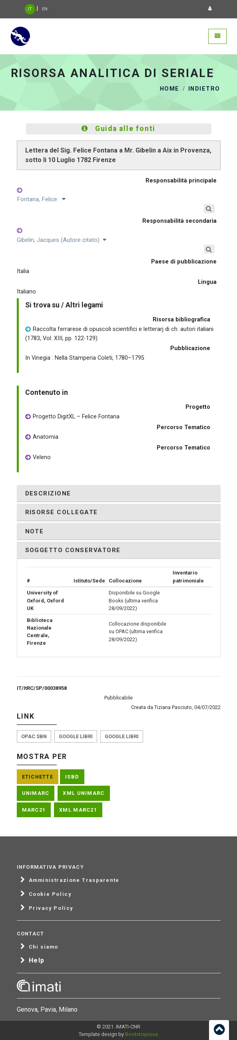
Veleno (38, 457)
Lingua (207, 282)
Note (34, 531)
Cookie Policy (50, 894)
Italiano (26, 291)
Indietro (204, 88)
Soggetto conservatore (73, 550)
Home (169, 88)
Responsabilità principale (181, 180)
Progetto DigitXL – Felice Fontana (72, 417)
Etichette (38, 777)
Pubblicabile (118, 698)
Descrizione (48, 493)
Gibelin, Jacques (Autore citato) (61, 240)
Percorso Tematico (183, 427)
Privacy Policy (51, 908)
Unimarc (36, 793)
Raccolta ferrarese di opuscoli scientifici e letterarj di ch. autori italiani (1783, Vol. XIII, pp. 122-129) (119, 333)
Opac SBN (34, 736)
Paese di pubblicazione (184, 261)
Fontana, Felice (41, 199)
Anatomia (41, 437)
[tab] (118, 493)
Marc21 (34, 810)
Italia (23, 271)
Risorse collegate (61, 512)
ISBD (72, 777)
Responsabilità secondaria (179, 221)
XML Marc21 (78, 810)
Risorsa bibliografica (181, 319)
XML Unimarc (83, 793)
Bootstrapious (141, 1034)
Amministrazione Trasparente (74, 880)
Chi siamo (43, 947)
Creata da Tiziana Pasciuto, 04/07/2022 (176, 707)
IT (30, 9)
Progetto (197, 407)
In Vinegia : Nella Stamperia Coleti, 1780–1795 (84, 358)
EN (45, 9)
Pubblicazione (190, 348)
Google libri (76, 736)
